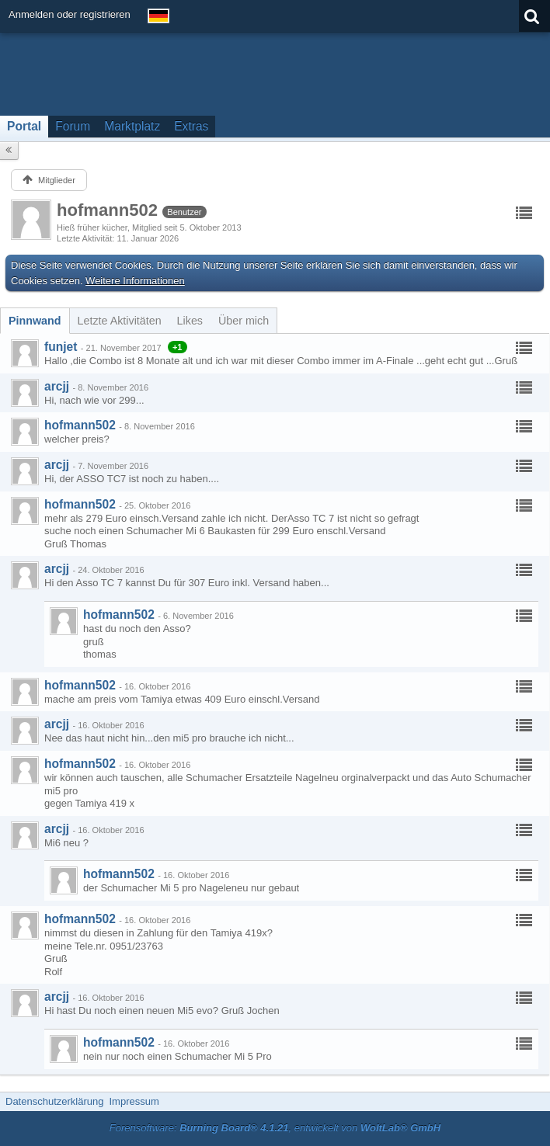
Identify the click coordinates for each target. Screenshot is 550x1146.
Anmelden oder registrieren (70, 14)
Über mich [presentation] (243, 320)
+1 (177, 347)
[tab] (35, 320)
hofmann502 (80, 425)
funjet (60, 346)
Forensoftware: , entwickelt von (275, 1128)
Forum (72, 126)
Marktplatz (132, 126)
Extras (191, 126)
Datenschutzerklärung (54, 1101)
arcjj (56, 386)
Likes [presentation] (190, 320)
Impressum (133, 1101)
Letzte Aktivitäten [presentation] (120, 320)
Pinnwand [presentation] (35, 320)
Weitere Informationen (135, 280)
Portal (24, 126)
